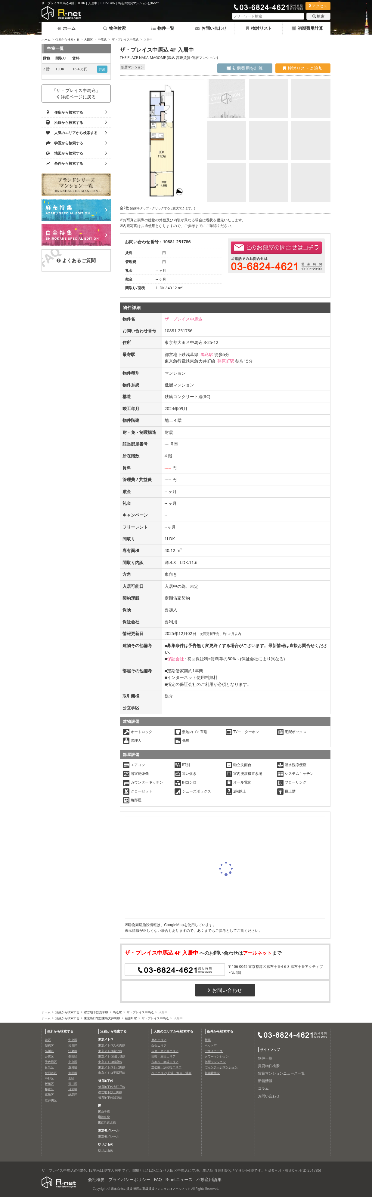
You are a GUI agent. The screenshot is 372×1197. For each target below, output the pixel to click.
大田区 (88, 39)
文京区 (72, 1062)
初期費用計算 (307, 28)
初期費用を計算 (245, 68)
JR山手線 (104, 1111)
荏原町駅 (225, 361)
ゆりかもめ (105, 1150)
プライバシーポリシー (129, 1179)
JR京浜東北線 (107, 1122)
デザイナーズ (214, 1051)
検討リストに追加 (303, 68)
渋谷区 (72, 1045)
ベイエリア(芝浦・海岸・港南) (171, 1073)
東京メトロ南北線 (110, 1051)
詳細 (102, 69)
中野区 (49, 1078)
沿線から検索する (67, 1012)
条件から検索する (220, 1031)
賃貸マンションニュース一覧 (281, 1073)
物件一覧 (162, 28)
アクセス (318, 5)
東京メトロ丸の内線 (111, 1045)
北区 (71, 1078)
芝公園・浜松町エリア (166, 1067)
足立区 (72, 1089)
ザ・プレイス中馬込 (125, 39)
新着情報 (265, 1080)
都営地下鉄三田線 (110, 1092)
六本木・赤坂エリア (164, 1062)
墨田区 (72, 1056)
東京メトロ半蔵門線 (111, 1072)
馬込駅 (206, 354)
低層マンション (215, 1062)
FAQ (158, 1179)
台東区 (49, 1056)
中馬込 (102, 39)
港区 (48, 1040)
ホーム (66, 28)
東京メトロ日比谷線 (111, 1056)
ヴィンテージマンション (221, 1067)
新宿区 (49, 1045)
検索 (318, 16)
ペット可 (211, 1045)
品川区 (49, 1051)
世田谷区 (51, 1073)
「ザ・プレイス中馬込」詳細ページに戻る (76, 93)
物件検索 (114, 28)
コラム (263, 1088)
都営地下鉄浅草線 (96, 1012)
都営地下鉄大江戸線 (111, 1087)
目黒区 (49, 1067)
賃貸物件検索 (269, 1065)
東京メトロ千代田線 (111, 1067)
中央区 (72, 1040)
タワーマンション (217, 1056)
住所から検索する (67, 39)
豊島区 (72, 1067)
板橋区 (49, 1084)
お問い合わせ (211, 28)
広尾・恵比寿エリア (164, 1051)
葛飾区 (49, 1094)
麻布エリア (158, 1040)
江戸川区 (51, 1100)
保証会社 (175, 658)
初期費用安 (212, 1073)
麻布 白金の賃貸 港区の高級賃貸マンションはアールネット (151, 1188)
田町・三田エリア (163, 1056)
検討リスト (259, 28)
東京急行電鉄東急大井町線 (102, 1018)
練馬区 (72, 1094)
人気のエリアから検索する (173, 1031)
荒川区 (72, 1084)
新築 (208, 1040)
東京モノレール (108, 1136)
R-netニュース (179, 1179)
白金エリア (158, 1045)
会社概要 (96, 1179)
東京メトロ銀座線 (110, 1062)
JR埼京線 (104, 1117)
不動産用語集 (209, 1179)
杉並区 (49, 1089)
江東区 (72, 1051)
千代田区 (51, 1062)
